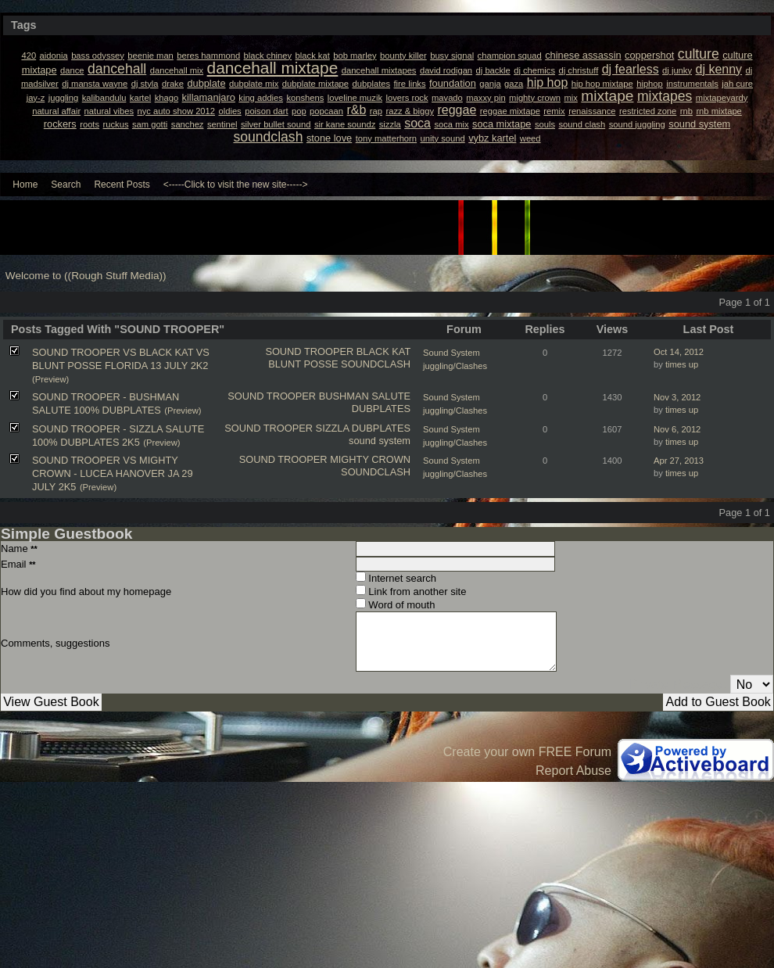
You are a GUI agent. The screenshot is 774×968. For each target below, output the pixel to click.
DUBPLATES (381, 408)
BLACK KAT (383, 351)
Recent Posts (121, 184)
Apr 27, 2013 (679, 460)
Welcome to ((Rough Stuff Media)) (86, 275)
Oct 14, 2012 (679, 352)
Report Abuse (573, 770)
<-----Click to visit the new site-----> (235, 184)
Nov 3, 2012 (677, 397)
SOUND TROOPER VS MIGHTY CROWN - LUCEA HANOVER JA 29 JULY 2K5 (112, 473)
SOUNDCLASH (375, 364)
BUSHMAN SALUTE (364, 396)
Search (66, 184)
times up (681, 364)
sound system (379, 440)
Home (25, 184)
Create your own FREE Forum (527, 751)
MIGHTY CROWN (370, 459)
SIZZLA (332, 428)
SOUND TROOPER (309, 351)
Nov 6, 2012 (677, 429)
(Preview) (50, 379)
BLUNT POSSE (303, 364)
